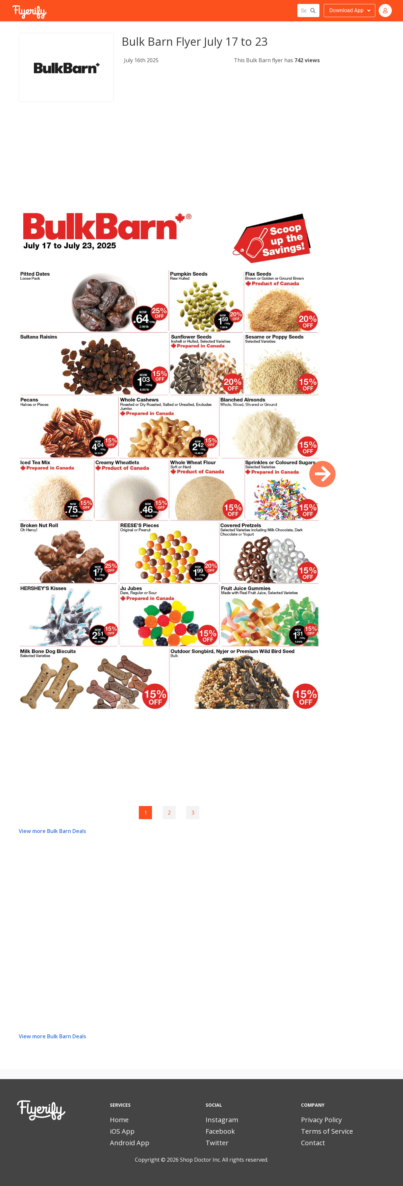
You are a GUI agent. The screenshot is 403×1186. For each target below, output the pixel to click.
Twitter (217, 1142)
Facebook (220, 1131)
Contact (313, 1142)
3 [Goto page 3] (192, 812)
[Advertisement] (169, 162)
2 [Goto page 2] (169, 812)
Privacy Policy (321, 1119)
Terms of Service (327, 1131)
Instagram (222, 1119)
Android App (129, 1142)
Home (119, 1119)
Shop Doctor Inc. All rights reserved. (224, 1159)
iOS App (122, 1131)
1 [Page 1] (145, 812)
